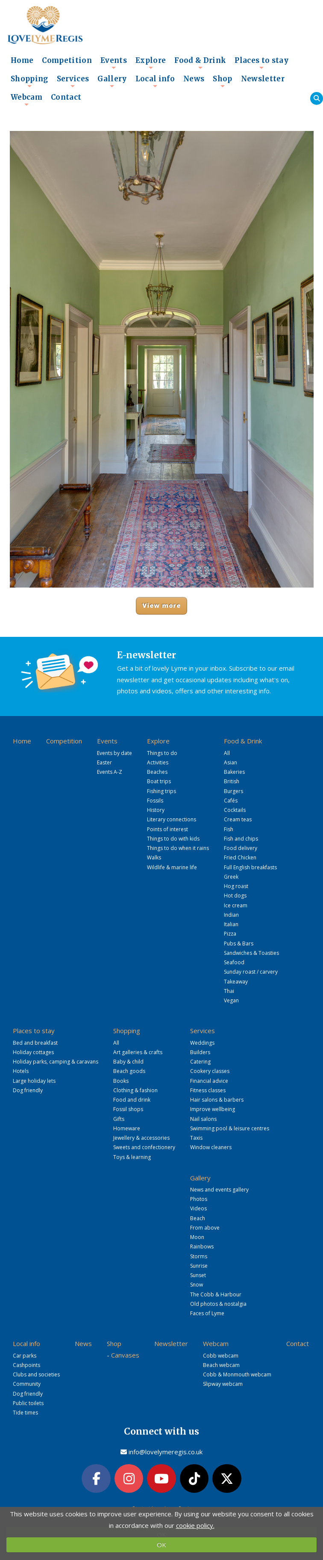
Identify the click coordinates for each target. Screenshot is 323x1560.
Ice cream (235, 905)
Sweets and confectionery (144, 1147)
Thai (229, 991)
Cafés (231, 800)
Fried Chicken (240, 857)
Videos (198, 1208)
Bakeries (234, 772)
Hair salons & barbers (217, 1099)
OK (161, 1544)
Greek (231, 876)
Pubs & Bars (238, 943)
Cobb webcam (220, 1355)
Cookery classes (209, 1071)
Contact (66, 97)
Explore (150, 63)
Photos (198, 1199)
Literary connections (171, 819)
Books (121, 1081)
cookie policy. (195, 1525)
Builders (200, 1052)
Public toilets (28, 1403)
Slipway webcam (223, 1384)
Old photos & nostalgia (218, 1303)
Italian (231, 924)
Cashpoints (26, 1365)
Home (22, 60)
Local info (155, 81)
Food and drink (131, 1099)
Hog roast (236, 886)
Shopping (29, 81)
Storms (198, 1256)
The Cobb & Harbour (215, 1294)
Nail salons (203, 1119)
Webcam (26, 100)
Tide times (25, 1412)
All (227, 753)
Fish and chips (241, 838)
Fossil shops (128, 1109)
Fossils (155, 800)
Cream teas (238, 819)
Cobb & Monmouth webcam (237, 1374)
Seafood (234, 962)
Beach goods (129, 1071)
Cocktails (235, 810)
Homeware (126, 1128)
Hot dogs (235, 895)
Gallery (111, 81)
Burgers (233, 791)
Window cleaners (211, 1147)
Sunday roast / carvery (251, 971)
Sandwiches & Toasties (251, 953)
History (155, 810)
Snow (196, 1284)
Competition (67, 60)
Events (113, 63)
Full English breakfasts (250, 867)
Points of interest (167, 829)
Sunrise (199, 1265)
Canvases (125, 1355)
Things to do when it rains (178, 848)
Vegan (231, 1000)
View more (161, 605)
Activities (157, 762)
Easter (104, 762)
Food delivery (240, 848)
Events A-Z (109, 772)
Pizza (230, 933)
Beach (197, 1218)
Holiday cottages (33, 1052)
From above (205, 1227)
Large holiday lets (34, 1081)
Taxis (196, 1137)
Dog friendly (28, 1090)
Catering (200, 1061)
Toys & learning (132, 1157)
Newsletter (263, 78)
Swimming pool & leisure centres (229, 1128)
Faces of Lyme (207, 1313)
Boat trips (159, 781)
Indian (231, 914)
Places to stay (261, 63)
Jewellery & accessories (141, 1137)
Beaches (157, 772)
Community (27, 1384)
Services (73, 81)
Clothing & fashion (135, 1090)
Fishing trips (161, 791)
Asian (230, 762)
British (231, 781)
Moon (197, 1237)
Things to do (162, 753)
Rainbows (202, 1246)
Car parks (24, 1355)
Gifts (118, 1119)
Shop (222, 81)
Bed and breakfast (35, 1042)
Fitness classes (208, 1090)
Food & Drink (200, 63)
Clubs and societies (36, 1374)
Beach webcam (221, 1365)
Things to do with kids (173, 838)
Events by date (114, 753)
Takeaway (236, 981)
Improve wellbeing (212, 1109)
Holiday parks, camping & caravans (55, 1061)
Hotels (21, 1071)
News (193, 78)
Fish (228, 829)
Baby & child (128, 1061)
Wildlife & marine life (172, 867)
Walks (154, 857)
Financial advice (209, 1081)
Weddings (202, 1042)
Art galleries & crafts (137, 1052)
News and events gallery (219, 1189)
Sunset (198, 1275)
